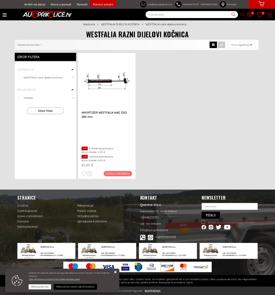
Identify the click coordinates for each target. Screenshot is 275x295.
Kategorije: (25, 69)
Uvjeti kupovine (27, 211)
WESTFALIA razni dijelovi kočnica (48, 77)
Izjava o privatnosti (30, 216)
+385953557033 (166, 237)
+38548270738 (208, 4)
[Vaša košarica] (261, 6)
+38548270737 (187, 4)
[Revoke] (75, 287)
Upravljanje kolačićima (92, 221)
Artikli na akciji (34, 4)
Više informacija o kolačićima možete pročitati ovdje (54, 279)
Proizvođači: (26, 89)
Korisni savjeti (103, 4)
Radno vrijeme (86, 211)
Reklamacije (85, 205)
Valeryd (48, 97)
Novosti (82, 4)
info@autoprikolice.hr (156, 4)
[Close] (40, 287)
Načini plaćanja (27, 226)
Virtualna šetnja (87, 216)
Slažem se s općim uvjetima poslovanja (231, 222)
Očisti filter (45, 111)
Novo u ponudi (61, 4)
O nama (22, 205)
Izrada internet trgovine (128, 290)
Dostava (23, 221)
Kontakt (228, 4)
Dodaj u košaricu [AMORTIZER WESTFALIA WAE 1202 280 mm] (117, 173)
